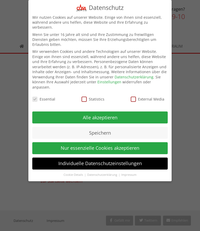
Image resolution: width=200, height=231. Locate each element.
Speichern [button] (100, 130)
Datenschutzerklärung (134, 73)
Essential (43, 95)
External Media (147, 95)
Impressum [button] (128, 172)
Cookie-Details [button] (74, 172)
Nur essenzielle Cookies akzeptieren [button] (100, 145)
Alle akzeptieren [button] (100, 114)
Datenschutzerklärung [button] (102, 172)
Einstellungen (109, 79)
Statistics (93, 95)
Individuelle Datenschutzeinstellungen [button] (100, 160)
